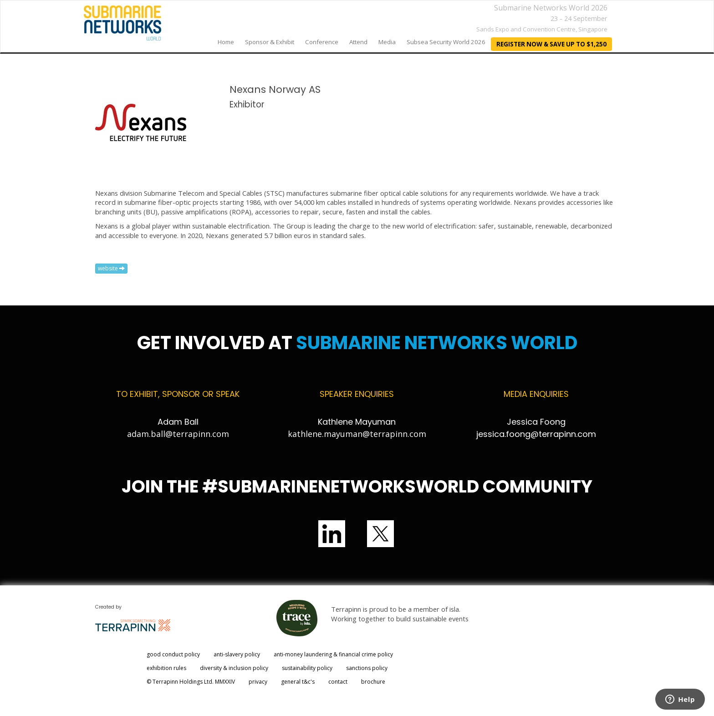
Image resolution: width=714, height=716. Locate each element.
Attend (358, 42)
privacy (258, 682)
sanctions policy (367, 668)
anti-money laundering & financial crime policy (333, 654)
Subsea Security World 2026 (446, 42)
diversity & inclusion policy (234, 668)
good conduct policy (173, 654)
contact (337, 682)
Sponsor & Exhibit (269, 42)
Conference (321, 42)
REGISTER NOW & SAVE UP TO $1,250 (551, 44)
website (111, 268)
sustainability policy (307, 668)
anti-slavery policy (237, 654)
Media (387, 42)
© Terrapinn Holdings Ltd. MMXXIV (191, 682)
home (226, 42)
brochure (373, 682)
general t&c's (298, 682)
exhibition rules (166, 668)
